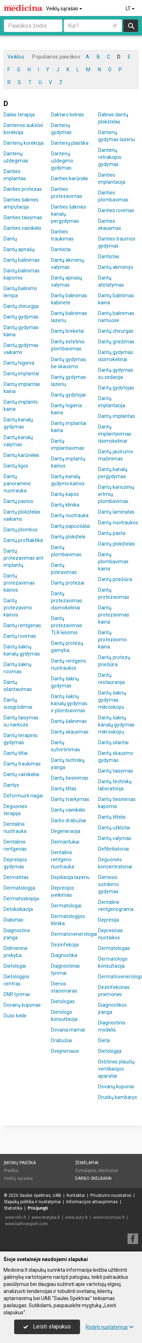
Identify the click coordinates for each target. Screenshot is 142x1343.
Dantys (11, 785)
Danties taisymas (23, 217)
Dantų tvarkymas (70, 799)
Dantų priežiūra (115, 579)
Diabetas (13, 920)
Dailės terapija (19, 114)
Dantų (10, 239)
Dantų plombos (21, 529)
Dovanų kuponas (22, 1005)
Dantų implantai (21, 373)
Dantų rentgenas (22, 625)
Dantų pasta (111, 533)
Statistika (13, 1208)
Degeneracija (65, 831)
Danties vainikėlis (22, 228)
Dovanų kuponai (116, 1086)
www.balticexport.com (26, 1223)
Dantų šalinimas (69, 721)
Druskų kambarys (117, 1097)
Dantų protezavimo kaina (112, 640)
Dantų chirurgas (116, 331)
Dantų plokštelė (68, 537)
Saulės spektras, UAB (40, 1195)
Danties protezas (23, 189)
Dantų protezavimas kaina (113, 615)
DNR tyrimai (17, 994)
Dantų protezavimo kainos (18, 608)
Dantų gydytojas (116, 388)
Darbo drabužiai (68, 820)
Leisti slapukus (47, 1326)
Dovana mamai (68, 1030)
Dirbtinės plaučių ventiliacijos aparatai (116, 1069)
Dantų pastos (18, 501)
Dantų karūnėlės (21, 455)
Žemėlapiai (86, 1162)
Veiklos (15, 57)
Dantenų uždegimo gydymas (62, 161)
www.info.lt (15, 1217)
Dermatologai (66, 905)
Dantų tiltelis (112, 817)
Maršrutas (108, 1170)
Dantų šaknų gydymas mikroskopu (112, 700)
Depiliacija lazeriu (70, 877)
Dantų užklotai (114, 827)
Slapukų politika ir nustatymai (32, 1201)
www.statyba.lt (46, 1217)
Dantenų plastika (70, 143)
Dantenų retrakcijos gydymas (109, 157)
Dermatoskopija (21, 898)
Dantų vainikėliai (21, 774)
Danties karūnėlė (69, 178)
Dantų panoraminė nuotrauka (17, 483)
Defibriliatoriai (113, 849)
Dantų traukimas (22, 764)
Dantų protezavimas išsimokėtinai (66, 600)
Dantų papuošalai (70, 526)
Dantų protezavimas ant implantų (23, 558)
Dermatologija (19, 888)
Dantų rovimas (20, 636)
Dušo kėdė (15, 1015)
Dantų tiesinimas (70, 778)
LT (131, 8)
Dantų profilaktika (23, 540)
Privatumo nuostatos (110, 1195)
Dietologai (15, 966)
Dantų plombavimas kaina (113, 561)
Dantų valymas (114, 838)
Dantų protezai (67, 583)
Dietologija (109, 1051)
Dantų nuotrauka (70, 515)
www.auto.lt (76, 1217)
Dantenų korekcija (24, 143)
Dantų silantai (113, 742)
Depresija (108, 920)
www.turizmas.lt (109, 1217)
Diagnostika (64, 955)
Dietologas (63, 1001)
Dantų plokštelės (116, 544)
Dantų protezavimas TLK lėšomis (66, 625)
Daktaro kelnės (67, 114)
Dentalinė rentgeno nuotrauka (62, 859)
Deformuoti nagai (23, 795)
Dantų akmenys (115, 267)
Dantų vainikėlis (68, 810)
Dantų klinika (65, 505)
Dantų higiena (19, 363)
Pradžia (11, 1170)
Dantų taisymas (115, 771)
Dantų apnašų (19, 249)
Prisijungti (38, 1208)
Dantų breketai (67, 331)
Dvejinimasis (65, 1051)
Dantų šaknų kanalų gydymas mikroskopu (116, 725)
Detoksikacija (18, 909)
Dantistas (108, 256)
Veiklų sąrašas (64, 8)
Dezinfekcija (65, 944)
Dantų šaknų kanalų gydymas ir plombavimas (69, 703)
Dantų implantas (116, 416)
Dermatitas (16, 877)
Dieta (104, 1040)
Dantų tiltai (16, 753)
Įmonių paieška (20, 1162)
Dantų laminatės (116, 512)
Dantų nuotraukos (118, 522)
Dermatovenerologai (74, 934)
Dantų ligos (16, 466)
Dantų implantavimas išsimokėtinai (114, 434)
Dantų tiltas (63, 788)
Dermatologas (114, 948)
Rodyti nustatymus (110, 1327)
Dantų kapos (65, 494)
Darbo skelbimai (93, 1178)
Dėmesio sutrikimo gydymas (108, 884)
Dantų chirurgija (21, 306)
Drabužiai (61, 1040)
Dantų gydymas (21, 317)
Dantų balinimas (22, 260)
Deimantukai (65, 842)
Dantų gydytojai (68, 395)
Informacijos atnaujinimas (92, 1201)
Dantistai (61, 249)
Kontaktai (76, 1195)
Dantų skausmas (70, 732)
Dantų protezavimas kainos (19, 583)
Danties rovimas (116, 210)
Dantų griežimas (116, 341)
